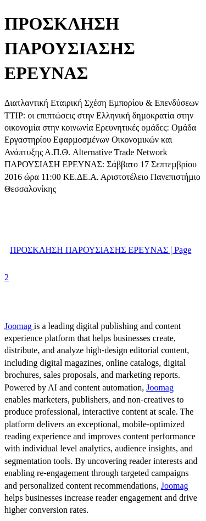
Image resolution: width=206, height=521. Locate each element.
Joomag (19, 326)
